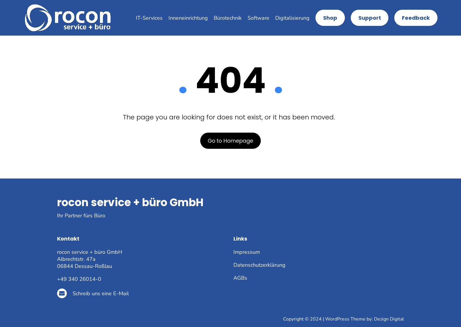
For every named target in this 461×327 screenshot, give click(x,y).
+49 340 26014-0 (79, 279)
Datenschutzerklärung (259, 264)
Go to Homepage (230, 140)
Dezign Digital (389, 319)
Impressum (246, 252)
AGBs (240, 277)
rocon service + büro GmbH (130, 202)
